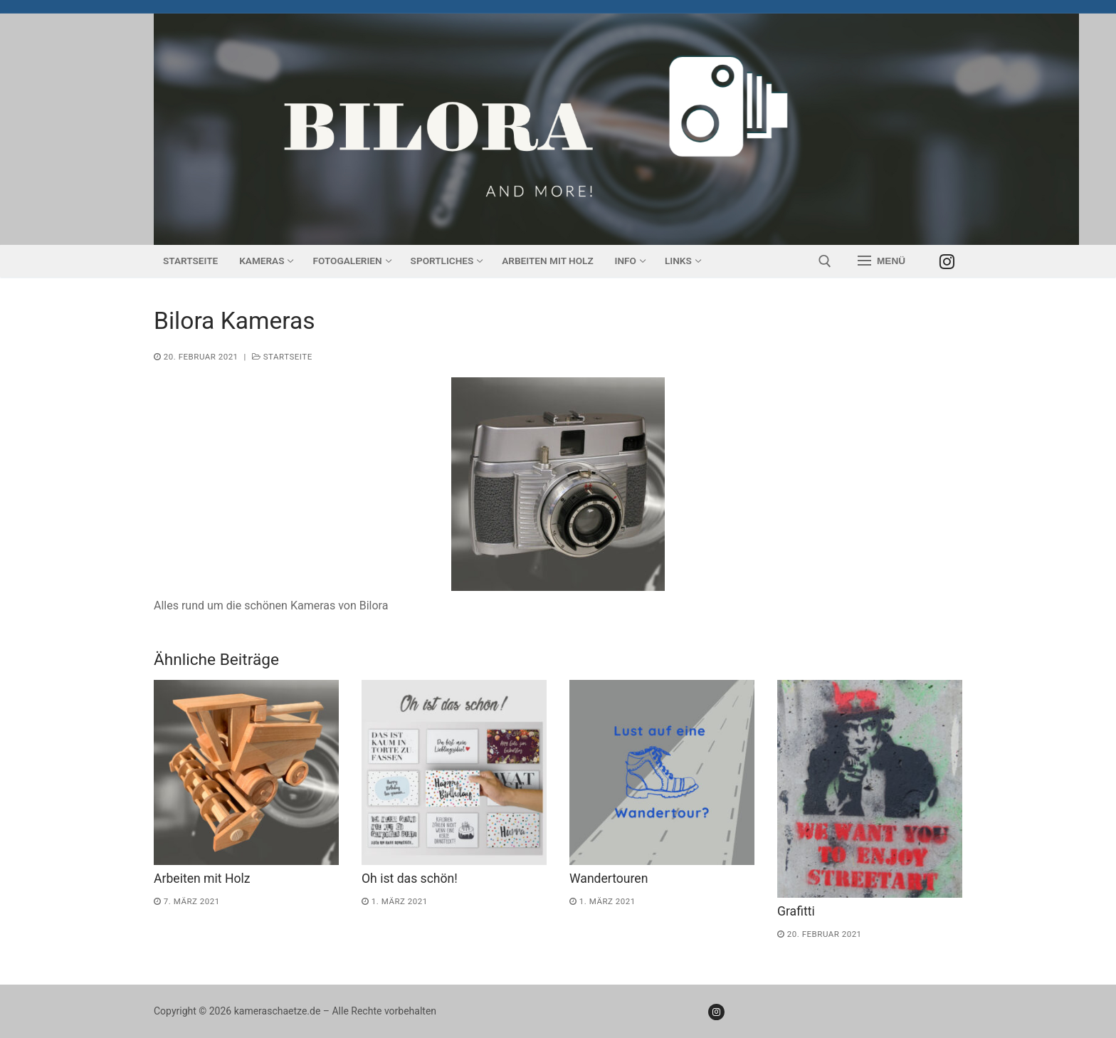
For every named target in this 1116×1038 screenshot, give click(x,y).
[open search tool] (824, 261)
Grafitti (796, 911)
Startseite (282, 357)
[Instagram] (947, 261)
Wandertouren (608, 878)
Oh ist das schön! (410, 878)
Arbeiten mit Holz (202, 878)
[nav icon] (881, 261)
